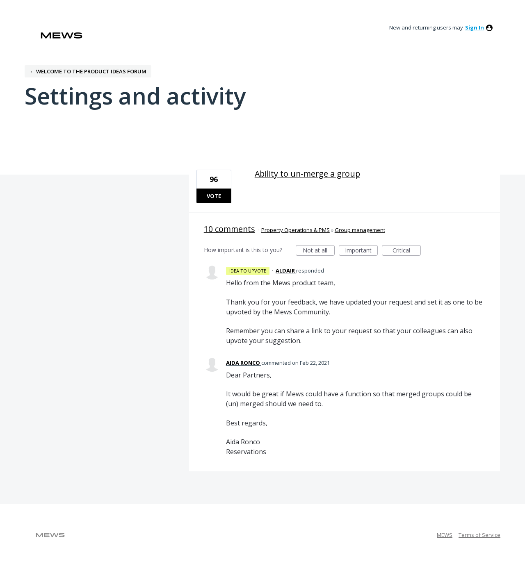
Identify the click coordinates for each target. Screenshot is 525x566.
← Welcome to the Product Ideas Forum (88, 71)
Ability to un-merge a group (307, 173)
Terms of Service (479, 535)
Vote (214, 196)
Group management (360, 230)
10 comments (229, 228)
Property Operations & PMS (295, 230)
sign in (474, 27)
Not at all (319, 251)
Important (361, 251)
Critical (407, 251)
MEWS (444, 535)
